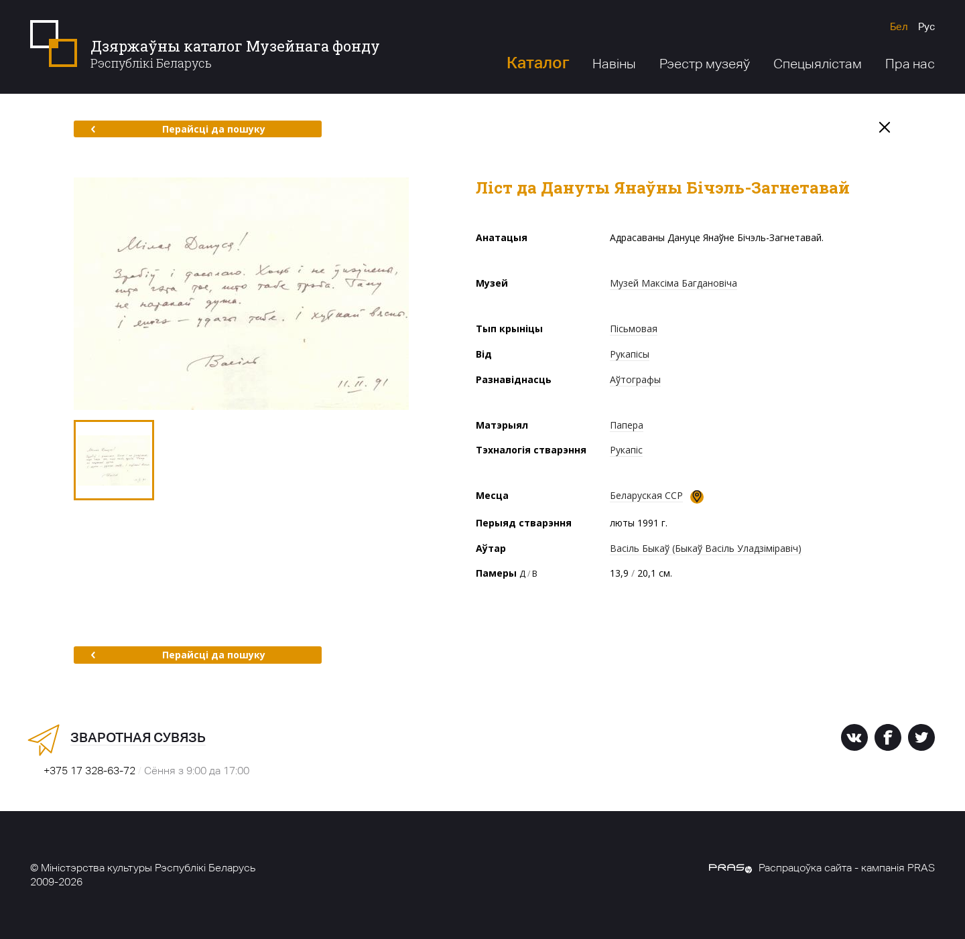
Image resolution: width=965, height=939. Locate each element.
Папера (626, 425)
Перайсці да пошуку (177, 129)
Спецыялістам (817, 63)
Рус (926, 26)
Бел (899, 26)
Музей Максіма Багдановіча (673, 283)
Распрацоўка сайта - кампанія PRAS (822, 867)
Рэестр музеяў (704, 63)
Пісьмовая (633, 328)
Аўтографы (635, 379)
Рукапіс (626, 449)
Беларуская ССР (646, 495)
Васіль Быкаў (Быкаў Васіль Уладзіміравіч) (705, 548)
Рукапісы (629, 354)
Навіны (614, 63)
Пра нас (910, 63)
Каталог (538, 63)
